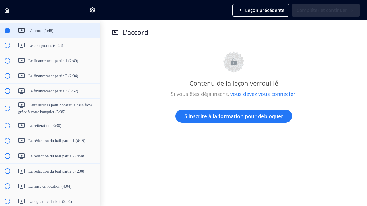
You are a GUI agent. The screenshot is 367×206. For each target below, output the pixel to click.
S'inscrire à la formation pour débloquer (233, 116)
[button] (7, 10)
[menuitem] (93, 10)
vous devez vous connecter (262, 93)
